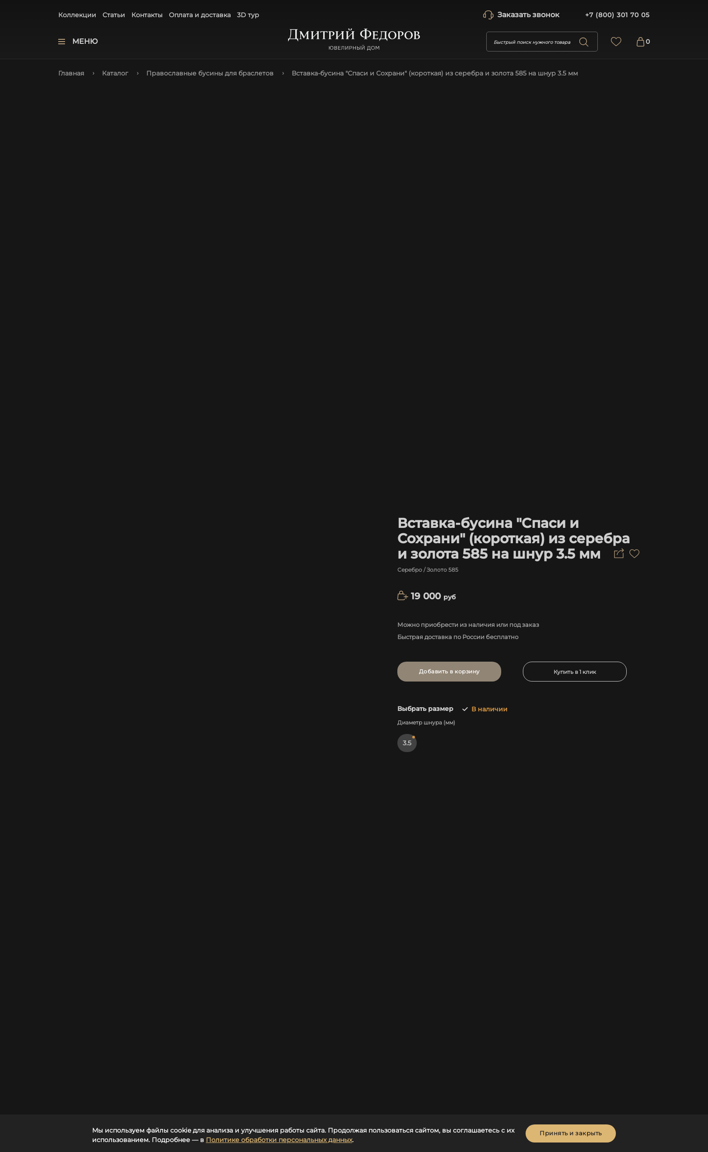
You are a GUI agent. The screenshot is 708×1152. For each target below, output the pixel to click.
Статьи (113, 15)
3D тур (248, 15)
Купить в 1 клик (575, 671)
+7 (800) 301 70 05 (617, 15)
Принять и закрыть (571, 1133)
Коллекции (77, 15)
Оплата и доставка (200, 15)
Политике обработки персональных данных (279, 1140)
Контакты (147, 15)
